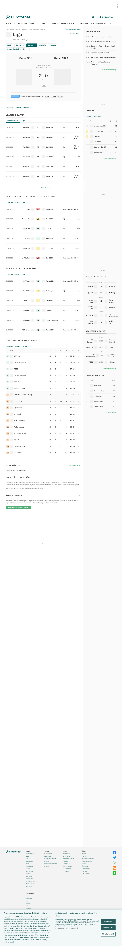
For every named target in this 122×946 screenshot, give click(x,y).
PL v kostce (47, 856)
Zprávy (9, 45)
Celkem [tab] (10, 286)
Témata (46, 851)
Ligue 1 (28, 863)
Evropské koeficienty (50, 858)
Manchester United (68, 858)
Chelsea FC (66, 856)
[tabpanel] (43, 147)
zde (56, 443)
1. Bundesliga (29, 861)
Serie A (28, 858)
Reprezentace (68, 23)
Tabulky (20, 45)
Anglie (27, 901)
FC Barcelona (67, 868)
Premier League (30, 853)
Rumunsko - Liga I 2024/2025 (30, 29)
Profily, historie (86, 868)
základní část (40, 65)
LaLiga (27, 856)
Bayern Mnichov (67, 866)
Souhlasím (108, 921)
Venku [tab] (24, 286)
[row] (43, 126)
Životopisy (85, 866)
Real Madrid (66, 871)
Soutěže (10, 23)
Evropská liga (29, 878)
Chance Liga (29, 866)
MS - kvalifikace (30, 883)
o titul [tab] (89, 116)
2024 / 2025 (74, 33)
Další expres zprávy (109, 70)
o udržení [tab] (97, 116)
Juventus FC (66, 863)
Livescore (83, 23)
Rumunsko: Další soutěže (17, 49)
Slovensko (29, 898)
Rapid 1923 (61, 58)
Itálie (27, 906)
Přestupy (22, 23)
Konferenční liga (30, 881)
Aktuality (84, 853)
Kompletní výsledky (109, 368)
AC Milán (65, 861)
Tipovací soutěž (98, 23)
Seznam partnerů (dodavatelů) (66, 928)
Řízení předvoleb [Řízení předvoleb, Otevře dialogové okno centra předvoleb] (108, 934)
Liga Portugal (29, 871)
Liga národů (29, 886)
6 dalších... (43, 167)
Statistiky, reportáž (22, 107)
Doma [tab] (17, 286)
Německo (28, 908)
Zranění (46, 866)
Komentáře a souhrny (88, 858)
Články (84, 851)
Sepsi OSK (25, 58)
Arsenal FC (66, 853)
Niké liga (28, 868)
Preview (10, 107)
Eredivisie (28, 873)
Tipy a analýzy (86, 873)
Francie (28, 903)
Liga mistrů (29, 876)
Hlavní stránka (10, 29)
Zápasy (33, 23)
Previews (84, 856)
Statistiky (42, 45)
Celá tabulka (112, 413)
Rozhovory (85, 871)
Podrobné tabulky (109, 158)
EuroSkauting (48, 853)
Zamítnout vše (108, 927)
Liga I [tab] (23, 121)
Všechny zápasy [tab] (13, 121)
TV (110, 23)
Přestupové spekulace (50, 863)
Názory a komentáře (87, 861)
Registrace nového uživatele (18, 447)
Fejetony (84, 863)
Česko (27, 896)
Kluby (43, 23)
